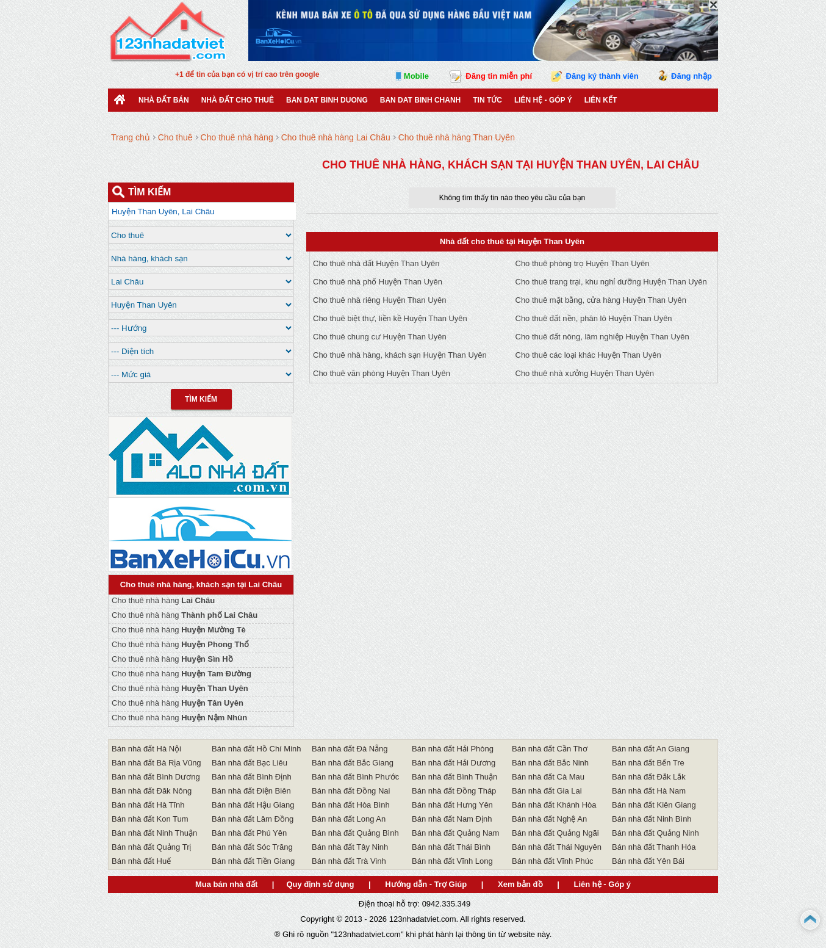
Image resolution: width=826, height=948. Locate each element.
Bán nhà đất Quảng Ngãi (555, 833)
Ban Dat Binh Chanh (420, 100)
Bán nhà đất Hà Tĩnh (148, 804)
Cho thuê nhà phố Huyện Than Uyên (377, 281)
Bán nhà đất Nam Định (452, 818)
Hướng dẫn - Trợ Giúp (426, 884)
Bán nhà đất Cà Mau (548, 776)
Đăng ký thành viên (602, 76)
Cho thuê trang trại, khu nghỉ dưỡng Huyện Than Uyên (611, 281)
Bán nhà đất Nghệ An (549, 818)
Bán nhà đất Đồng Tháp (454, 790)
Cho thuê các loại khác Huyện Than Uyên (588, 355)
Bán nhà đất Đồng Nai (351, 790)
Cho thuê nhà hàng (163, 600)
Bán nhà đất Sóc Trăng (252, 847)
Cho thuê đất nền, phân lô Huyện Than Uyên (593, 318)
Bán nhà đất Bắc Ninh (550, 762)
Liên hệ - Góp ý (543, 100)
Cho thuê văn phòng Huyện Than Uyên (381, 373)
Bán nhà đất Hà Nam (649, 790)
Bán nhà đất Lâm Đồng (252, 818)
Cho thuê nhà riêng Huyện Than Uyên (380, 300)
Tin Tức (487, 100)
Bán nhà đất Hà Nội (146, 748)
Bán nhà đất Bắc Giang (352, 762)
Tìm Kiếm (201, 399)
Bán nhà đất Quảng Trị (151, 847)
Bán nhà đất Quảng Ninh (655, 833)
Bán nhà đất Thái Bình (451, 847)
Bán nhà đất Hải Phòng (453, 748)
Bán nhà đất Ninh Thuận (154, 833)
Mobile (416, 76)
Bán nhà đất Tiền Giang (253, 861)
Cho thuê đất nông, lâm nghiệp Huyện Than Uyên (602, 336)
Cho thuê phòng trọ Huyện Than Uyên (582, 263)
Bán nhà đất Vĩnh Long (452, 861)
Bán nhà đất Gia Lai (547, 790)
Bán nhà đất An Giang (650, 748)
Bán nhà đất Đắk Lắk (649, 776)
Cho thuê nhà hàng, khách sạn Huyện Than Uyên (400, 355)
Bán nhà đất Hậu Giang (253, 804)
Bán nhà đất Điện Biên (251, 790)
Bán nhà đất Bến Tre (648, 762)
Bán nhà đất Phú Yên (249, 833)
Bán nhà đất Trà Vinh (349, 861)
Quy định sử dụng (320, 884)
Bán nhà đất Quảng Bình (355, 833)
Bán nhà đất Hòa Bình (351, 804)
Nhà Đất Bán (163, 100)
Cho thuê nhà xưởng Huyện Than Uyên (585, 373)
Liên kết (600, 100)
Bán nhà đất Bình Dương (156, 776)
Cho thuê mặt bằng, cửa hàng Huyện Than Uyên (601, 300)
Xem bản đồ (520, 884)
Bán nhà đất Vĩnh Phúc (552, 861)
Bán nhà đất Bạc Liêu (249, 762)
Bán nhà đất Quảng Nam (455, 833)
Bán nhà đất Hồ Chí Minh (256, 748)
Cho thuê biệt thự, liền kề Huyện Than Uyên (390, 318)
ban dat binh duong (327, 100)
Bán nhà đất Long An (349, 818)
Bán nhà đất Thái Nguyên (557, 847)
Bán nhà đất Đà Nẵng (350, 748)
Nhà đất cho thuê (237, 100)
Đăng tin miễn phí (498, 76)
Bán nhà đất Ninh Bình (652, 818)
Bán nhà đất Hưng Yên (452, 804)
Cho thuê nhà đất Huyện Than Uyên (376, 263)
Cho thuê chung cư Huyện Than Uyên (380, 336)
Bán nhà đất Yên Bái (648, 861)
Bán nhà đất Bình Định (252, 776)
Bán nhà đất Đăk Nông (152, 790)
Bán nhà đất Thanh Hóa (654, 847)
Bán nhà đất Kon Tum (150, 818)
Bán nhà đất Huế (141, 861)
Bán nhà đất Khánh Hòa (554, 804)
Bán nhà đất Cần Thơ (549, 748)
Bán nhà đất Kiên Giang (654, 804)
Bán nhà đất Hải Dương (453, 762)
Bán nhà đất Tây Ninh (350, 847)
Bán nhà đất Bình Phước (355, 776)
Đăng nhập (691, 76)
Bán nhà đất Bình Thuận (454, 776)
